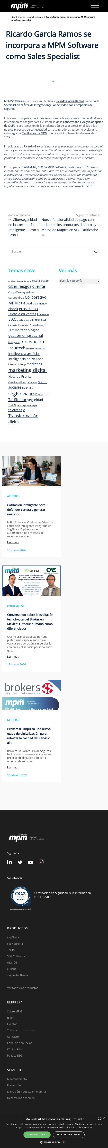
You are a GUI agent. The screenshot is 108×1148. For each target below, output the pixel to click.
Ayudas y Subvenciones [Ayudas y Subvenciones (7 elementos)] (18, 281)
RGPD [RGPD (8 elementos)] (25, 387)
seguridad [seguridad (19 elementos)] (35, 399)
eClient (11, 969)
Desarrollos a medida (21, 1098)
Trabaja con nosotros (21, 1030)
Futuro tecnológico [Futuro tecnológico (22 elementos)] (24, 329)
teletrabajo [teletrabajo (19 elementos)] (16, 410)
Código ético (15, 1049)
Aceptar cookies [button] (37, 1134)
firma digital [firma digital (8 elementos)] (23, 325)
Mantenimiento (17, 1079)
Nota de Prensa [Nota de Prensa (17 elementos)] (20, 376)
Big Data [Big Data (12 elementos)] (35, 280)
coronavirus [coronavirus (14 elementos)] (16, 298)
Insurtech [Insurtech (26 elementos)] (16, 348)
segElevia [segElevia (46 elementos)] (18, 393)
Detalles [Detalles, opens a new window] (88, 1127)
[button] (54, 1142)
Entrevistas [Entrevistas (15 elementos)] (39, 319)
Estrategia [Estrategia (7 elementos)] (12, 325)
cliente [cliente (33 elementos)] (38, 286)
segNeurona (15, 944)
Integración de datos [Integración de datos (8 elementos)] (36, 348)
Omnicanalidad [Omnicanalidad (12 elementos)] (17, 382)
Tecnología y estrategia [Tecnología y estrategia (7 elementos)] (27, 405)
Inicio (13, 16)
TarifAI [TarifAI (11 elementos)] (12, 405)
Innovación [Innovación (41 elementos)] (32, 341)
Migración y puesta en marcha (26, 1092)
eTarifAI (12, 962)
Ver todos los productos (22, 988)
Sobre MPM (14, 1011)
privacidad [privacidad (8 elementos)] (32, 382)
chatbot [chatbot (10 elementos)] (45, 280)
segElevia (13, 937)
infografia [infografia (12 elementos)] (14, 342)
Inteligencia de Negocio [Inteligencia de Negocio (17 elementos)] (25, 359)
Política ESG (14, 1055)
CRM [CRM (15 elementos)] (22, 303)
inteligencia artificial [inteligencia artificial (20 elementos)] (24, 353)
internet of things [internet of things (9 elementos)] (17, 364)
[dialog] (54, 1131)
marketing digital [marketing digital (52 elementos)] (27, 370)
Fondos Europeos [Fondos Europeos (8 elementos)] (38, 325)
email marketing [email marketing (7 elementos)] (24, 320)
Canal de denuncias (19, 1043)
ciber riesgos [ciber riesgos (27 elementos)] (19, 286)
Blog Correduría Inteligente (30, 16)
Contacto (13, 1037)
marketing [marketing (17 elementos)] (34, 364)
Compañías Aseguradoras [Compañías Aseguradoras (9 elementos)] (21, 292)
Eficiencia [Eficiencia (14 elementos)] (43, 314)
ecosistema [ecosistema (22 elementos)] (28, 308)
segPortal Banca (17, 975)
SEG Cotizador (16, 956)
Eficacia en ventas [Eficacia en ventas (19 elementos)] (22, 314)
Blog (10, 1018)
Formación (14, 1085)
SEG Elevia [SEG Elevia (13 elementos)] (36, 394)
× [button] (104, 1118)
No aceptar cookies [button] (68, 1134)
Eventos (12, 1024)
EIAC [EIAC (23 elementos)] (12, 319)
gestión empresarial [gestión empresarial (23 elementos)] (25, 335)
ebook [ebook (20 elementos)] (13, 308)
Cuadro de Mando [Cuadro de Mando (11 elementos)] (36, 303)
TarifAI (11, 950)
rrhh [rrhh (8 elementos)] (31, 387)
